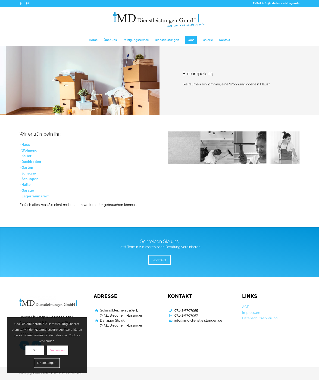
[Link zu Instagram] (27, 3)
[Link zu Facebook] (20, 3)
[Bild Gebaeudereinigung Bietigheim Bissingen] (184, 147)
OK (35, 350)
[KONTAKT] (159, 260)
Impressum (251, 313)
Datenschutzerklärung (260, 318)
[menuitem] (93, 40)
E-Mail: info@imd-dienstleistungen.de (276, 3)
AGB (245, 307)
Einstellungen (46, 362)
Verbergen (57, 350)
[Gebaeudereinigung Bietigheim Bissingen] (159, 20)
